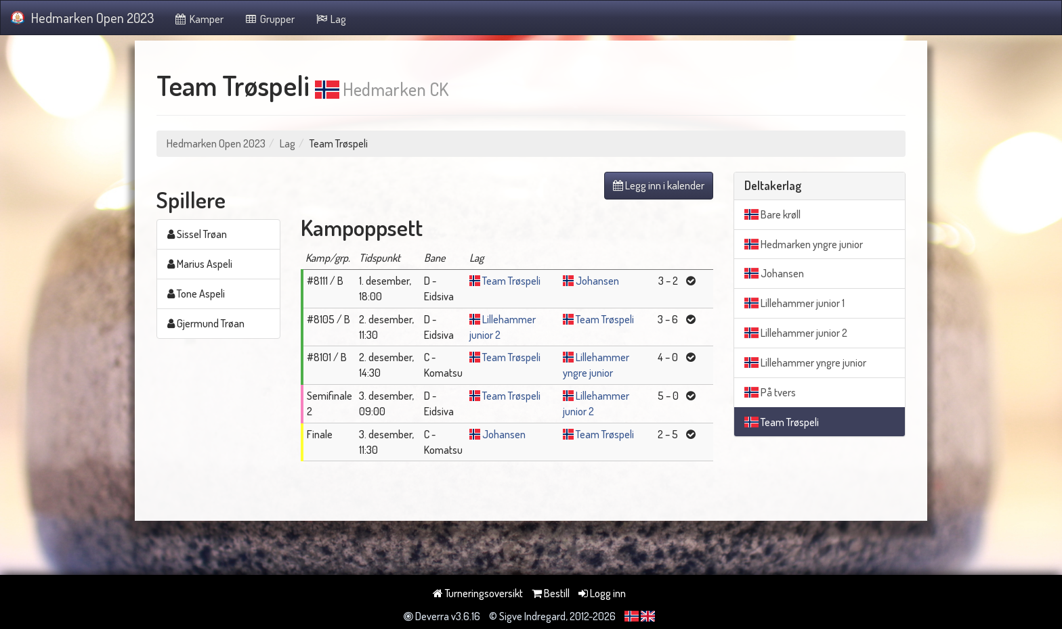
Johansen (597, 280)
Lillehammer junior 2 (795, 333)
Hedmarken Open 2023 (82, 17)
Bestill (551, 593)
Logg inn (602, 593)
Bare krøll (772, 214)
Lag (331, 19)
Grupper (269, 19)
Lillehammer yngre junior (805, 362)
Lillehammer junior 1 (794, 303)
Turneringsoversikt (478, 593)
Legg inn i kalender (658, 185)
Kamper (199, 19)
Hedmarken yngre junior (803, 244)
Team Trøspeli (511, 280)
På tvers (770, 392)
